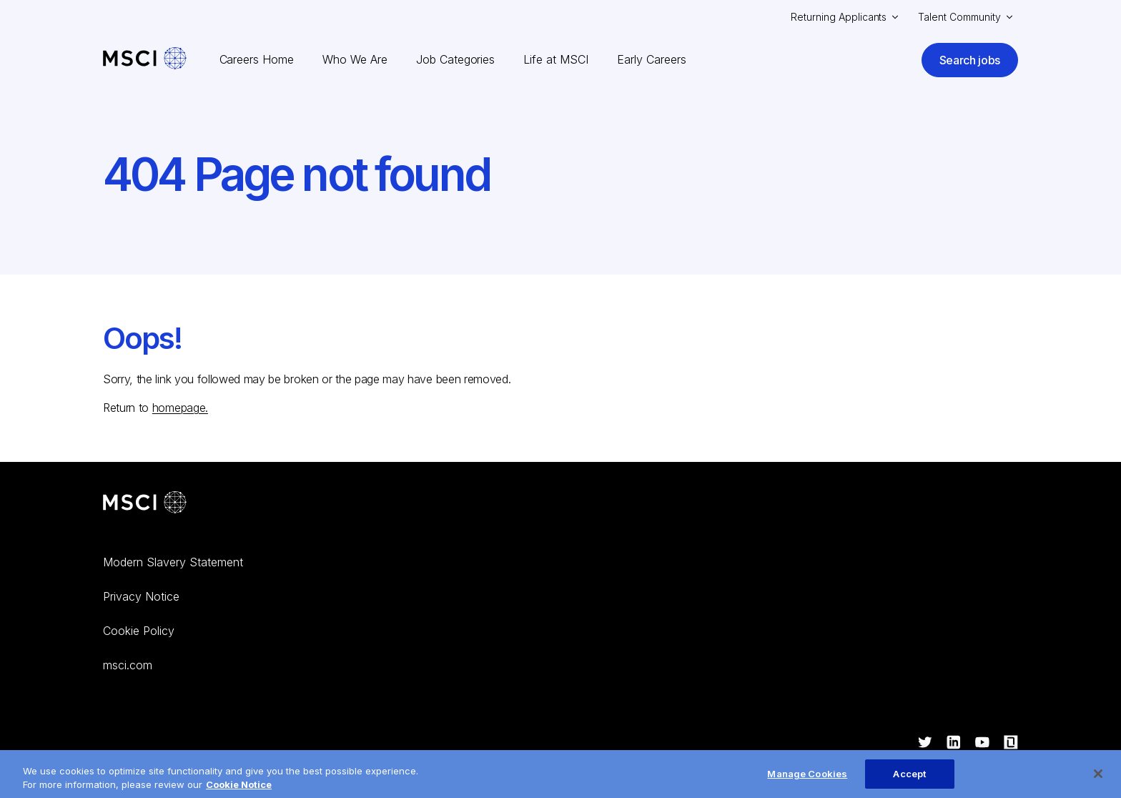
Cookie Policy (138, 631)
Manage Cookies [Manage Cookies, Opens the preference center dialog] (807, 781)
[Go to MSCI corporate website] (145, 504)
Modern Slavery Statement (173, 562)
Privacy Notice (141, 596)
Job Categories (455, 59)
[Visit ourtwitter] (925, 743)
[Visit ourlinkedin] (954, 743)
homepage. (180, 407)
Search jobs (969, 60)
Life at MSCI (555, 59)
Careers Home (257, 59)
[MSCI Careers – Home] (145, 59)
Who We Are (354, 59)
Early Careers (651, 59)
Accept (909, 781)
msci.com (127, 665)
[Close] (1098, 781)
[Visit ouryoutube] (982, 743)
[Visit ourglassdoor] (1011, 743)
